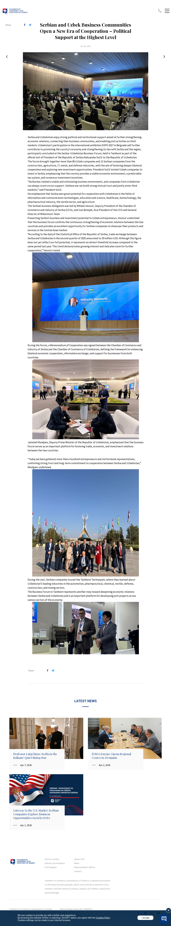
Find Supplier (51, 867)
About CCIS (79, 859)
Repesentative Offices (84, 867)
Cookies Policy (103, 918)
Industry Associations (55, 863)
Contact (78, 871)
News (76, 863)
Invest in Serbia (52, 859)
